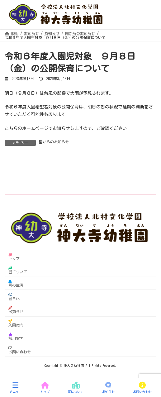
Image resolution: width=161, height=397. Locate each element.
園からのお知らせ (54, 142)
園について (17, 270)
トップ (14, 256)
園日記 (14, 296)
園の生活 (15, 283)
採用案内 (15, 336)
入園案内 (15, 323)
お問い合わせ (19, 350)
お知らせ (15, 309)
